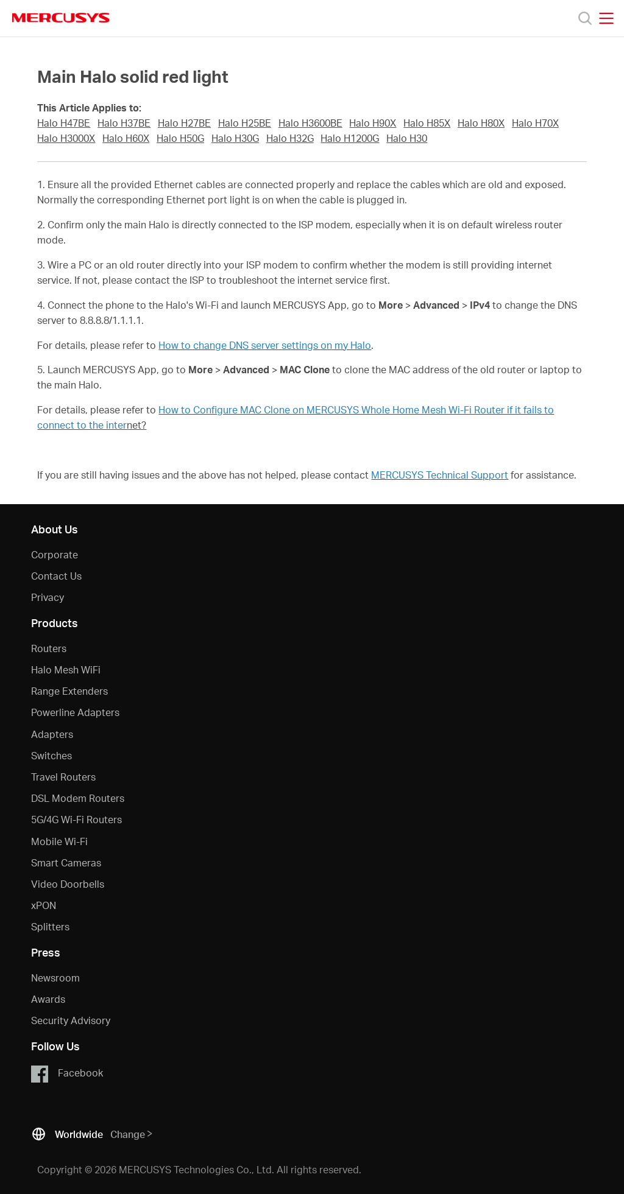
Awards (48, 998)
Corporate (54, 554)
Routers (48, 648)
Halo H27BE (184, 123)
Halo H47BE (63, 123)
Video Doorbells (67, 883)
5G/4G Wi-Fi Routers (76, 819)
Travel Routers (63, 776)
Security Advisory (70, 1020)
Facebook (66, 1073)
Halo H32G (290, 138)
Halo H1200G (350, 138)
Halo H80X (481, 123)
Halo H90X (372, 123)
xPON (43, 905)
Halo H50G (180, 138)
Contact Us (56, 575)
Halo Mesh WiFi (66, 669)
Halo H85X (426, 123)
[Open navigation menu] (606, 18)
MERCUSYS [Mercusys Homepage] (61, 18)
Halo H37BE (124, 123)
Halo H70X (535, 123)
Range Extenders (69, 690)
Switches (51, 755)
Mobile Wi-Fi (59, 841)
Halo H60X (125, 138)
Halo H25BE (244, 123)
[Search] (585, 18)
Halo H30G (235, 138)
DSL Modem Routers (77, 798)
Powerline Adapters (75, 712)
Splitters (50, 926)
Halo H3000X (66, 138)
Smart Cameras (66, 862)
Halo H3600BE (310, 123)
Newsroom (55, 977)
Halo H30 (406, 138)
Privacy (47, 597)
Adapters (52, 734)
